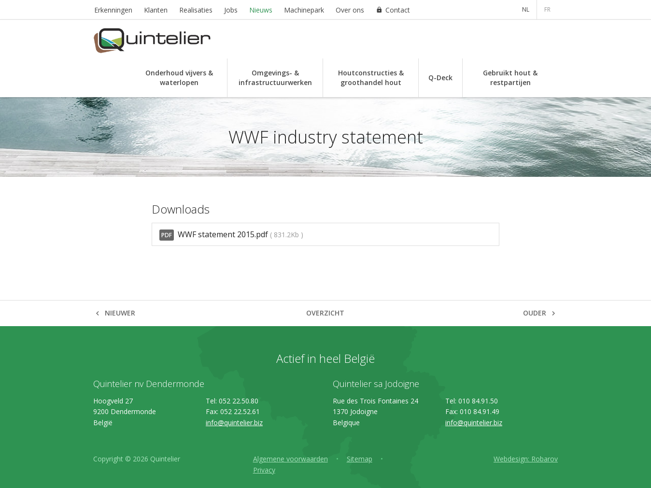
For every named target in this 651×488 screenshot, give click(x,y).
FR (547, 9)
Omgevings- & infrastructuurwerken (275, 77)
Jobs (231, 9)
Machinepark (304, 9)
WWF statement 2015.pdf (231, 235)
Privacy (264, 469)
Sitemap (359, 458)
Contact (397, 9)
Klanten (156, 9)
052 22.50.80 (238, 400)
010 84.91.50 (478, 400)
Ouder (534, 312)
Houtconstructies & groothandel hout (371, 77)
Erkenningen (113, 9)
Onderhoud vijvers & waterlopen (179, 77)
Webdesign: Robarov (526, 458)
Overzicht (325, 312)
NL (525, 9)
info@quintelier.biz (234, 422)
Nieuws (260, 9)
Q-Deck (440, 77)
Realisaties (195, 9)
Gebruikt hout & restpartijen (510, 77)
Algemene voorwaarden (290, 458)
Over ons (350, 9)
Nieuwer (120, 312)
